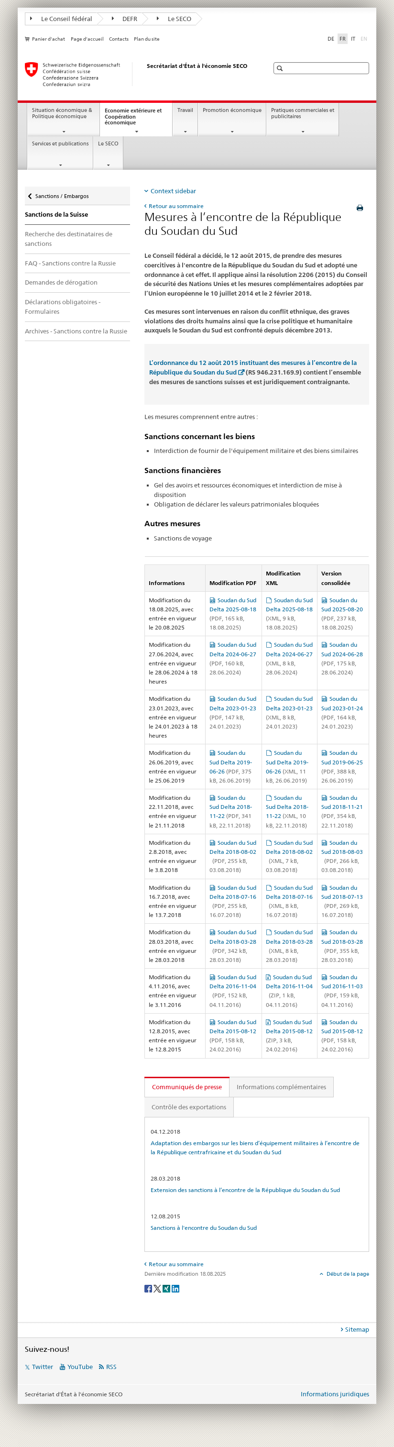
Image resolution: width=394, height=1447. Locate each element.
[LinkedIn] (175, 1288)
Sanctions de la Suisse (56, 214)
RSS (111, 1366)
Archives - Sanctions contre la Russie (76, 331)
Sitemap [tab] (357, 1329)
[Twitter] (158, 1288)
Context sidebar (173, 191)
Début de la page (347, 1273)
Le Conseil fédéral (61, 18)
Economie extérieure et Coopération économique (133, 119)
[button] (281, 68)
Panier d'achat (48, 39)
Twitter (42, 1366)
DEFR (125, 18)
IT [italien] (353, 38)
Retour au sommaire (176, 206)
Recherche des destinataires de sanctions (68, 238)
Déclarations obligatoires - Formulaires (62, 306)
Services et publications (60, 144)
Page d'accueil (87, 39)
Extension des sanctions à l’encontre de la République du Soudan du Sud (245, 1189)
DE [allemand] (331, 38)
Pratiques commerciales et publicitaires (302, 113)
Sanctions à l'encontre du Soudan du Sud (204, 1227)
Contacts (119, 39)
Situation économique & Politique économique (62, 113)
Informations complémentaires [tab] (281, 1087)
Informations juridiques (335, 1394)
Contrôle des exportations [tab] (189, 1107)
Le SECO (174, 18)
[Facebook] (148, 1288)
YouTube (80, 1366)
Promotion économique (232, 110)
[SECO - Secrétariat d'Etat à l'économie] (137, 74)
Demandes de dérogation (61, 282)
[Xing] (167, 1288)
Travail (185, 110)
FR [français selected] (342, 38)
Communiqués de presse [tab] (187, 1087)
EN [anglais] (365, 38)
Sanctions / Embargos (61, 194)
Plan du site (147, 39)
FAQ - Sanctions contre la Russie (70, 263)
